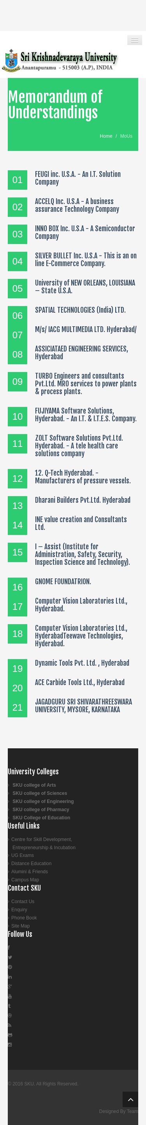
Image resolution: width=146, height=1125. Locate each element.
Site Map (20, 926)
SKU (29, 1084)
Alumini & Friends (29, 871)
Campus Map (25, 880)
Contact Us (22, 901)
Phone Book (24, 918)
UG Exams (22, 855)
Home (106, 136)
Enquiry (19, 909)
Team (132, 1111)
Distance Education (31, 863)
